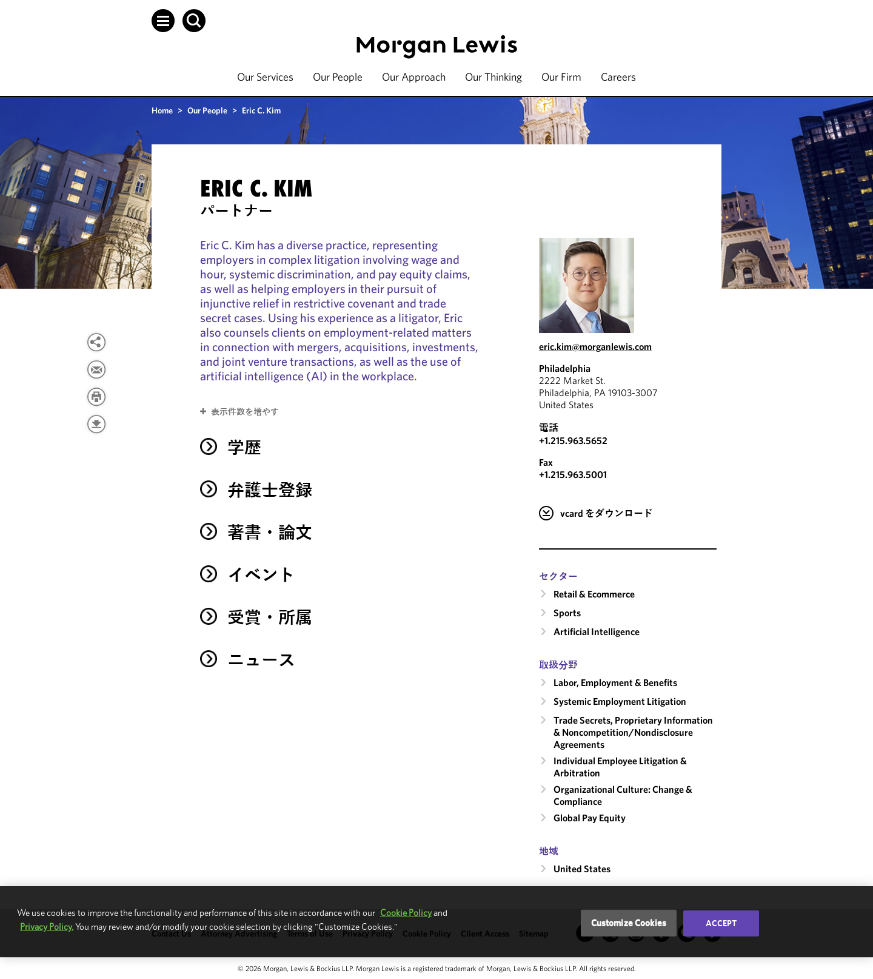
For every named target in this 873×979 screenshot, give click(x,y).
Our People (338, 77)
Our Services (265, 77)
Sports (567, 613)
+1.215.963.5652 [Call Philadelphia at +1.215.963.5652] (573, 440)
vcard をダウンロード (606, 513)
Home (162, 110)
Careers (618, 77)
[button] (163, 20)
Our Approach (414, 77)
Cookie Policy (406, 912)
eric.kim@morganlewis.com (595, 346)
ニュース (261, 659)
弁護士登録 (269, 489)
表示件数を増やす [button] (245, 411)
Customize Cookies (629, 923)
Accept (721, 923)
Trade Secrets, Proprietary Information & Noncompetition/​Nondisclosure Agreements (633, 732)
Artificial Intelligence (597, 631)
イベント (261, 574)
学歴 (244, 447)
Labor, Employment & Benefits (615, 682)
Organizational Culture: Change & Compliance (623, 795)
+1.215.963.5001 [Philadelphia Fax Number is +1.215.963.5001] (573, 474)
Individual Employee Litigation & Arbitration (620, 767)
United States (582, 869)
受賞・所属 (269, 617)
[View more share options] (96, 342)
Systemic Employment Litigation (620, 701)
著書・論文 (269, 532)
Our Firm (561, 77)
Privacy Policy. (46, 926)
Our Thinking (493, 77)
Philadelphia (564, 368)
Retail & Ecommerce (594, 594)
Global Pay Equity (590, 818)
